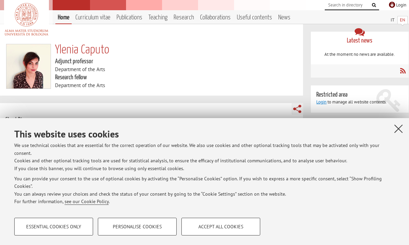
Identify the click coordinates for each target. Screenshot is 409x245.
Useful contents (254, 17)
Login (321, 102)
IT (392, 20)
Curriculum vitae (92, 17)
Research (184, 17)
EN (402, 20)
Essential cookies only (53, 227)
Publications (129, 17)
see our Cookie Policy (87, 201)
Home (63, 17)
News (284, 17)
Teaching (157, 17)
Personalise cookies (137, 227)
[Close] (398, 128)
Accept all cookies (220, 227)
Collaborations (215, 17)
